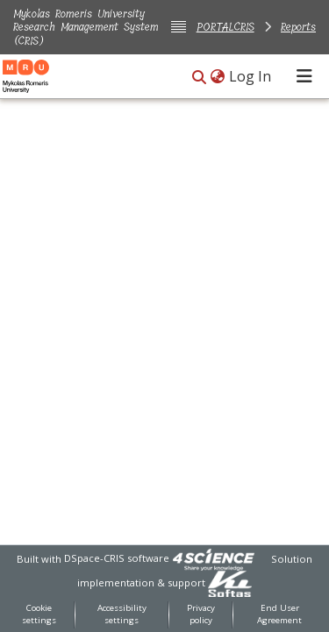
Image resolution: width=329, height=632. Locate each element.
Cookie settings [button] (39, 614)
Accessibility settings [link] (122, 614)
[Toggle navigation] (304, 76)
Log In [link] (251, 76)
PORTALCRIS (225, 27)
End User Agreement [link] (279, 614)
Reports (298, 27)
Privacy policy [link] (201, 614)
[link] (213, 558)
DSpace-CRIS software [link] (116, 558)
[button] (199, 77)
